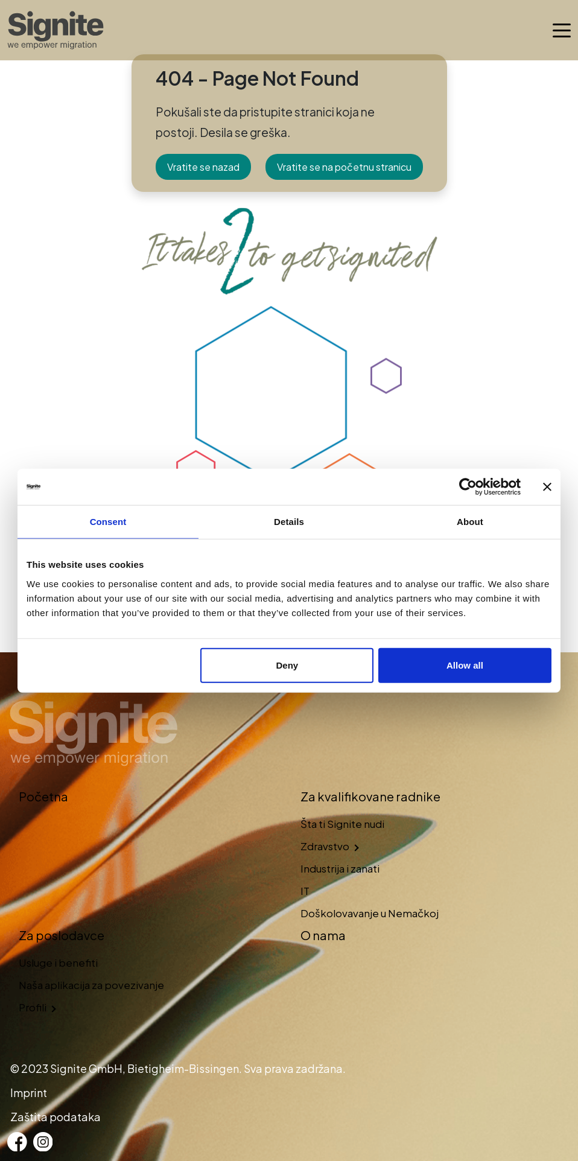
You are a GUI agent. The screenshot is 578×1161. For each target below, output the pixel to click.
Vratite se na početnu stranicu (344, 167)
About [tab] (470, 522)
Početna (43, 796)
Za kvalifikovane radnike (370, 796)
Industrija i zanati (340, 868)
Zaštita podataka (55, 1117)
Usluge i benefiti (58, 962)
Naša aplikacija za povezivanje (91, 984)
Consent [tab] (108, 522)
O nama (323, 935)
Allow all (464, 665)
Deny (287, 665)
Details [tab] (289, 522)
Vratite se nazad (203, 167)
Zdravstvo (324, 846)
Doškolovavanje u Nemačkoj (369, 913)
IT (305, 890)
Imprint (28, 1092)
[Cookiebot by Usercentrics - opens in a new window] (468, 487)
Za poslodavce (61, 935)
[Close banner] (547, 487)
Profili (32, 1007)
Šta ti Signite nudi (342, 823)
